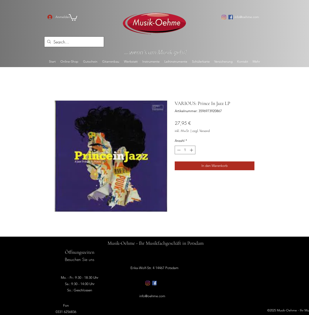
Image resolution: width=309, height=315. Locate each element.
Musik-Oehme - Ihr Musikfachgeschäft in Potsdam (156, 243)
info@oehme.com (246, 17)
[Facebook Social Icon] (230, 17)
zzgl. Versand (201, 131)
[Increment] (192, 150)
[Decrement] (178, 150)
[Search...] (73, 42)
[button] (73, 17)
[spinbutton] (185, 150)
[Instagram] (224, 17)
